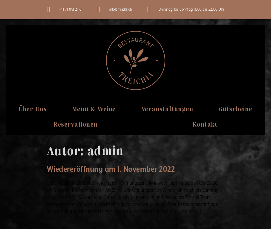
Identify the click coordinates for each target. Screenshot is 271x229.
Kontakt (205, 124)
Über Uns (32, 109)
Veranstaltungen (167, 109)
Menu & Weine (94, 109)
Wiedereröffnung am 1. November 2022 (111, 169)
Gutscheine (235, 109)
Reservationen (75, 124)
